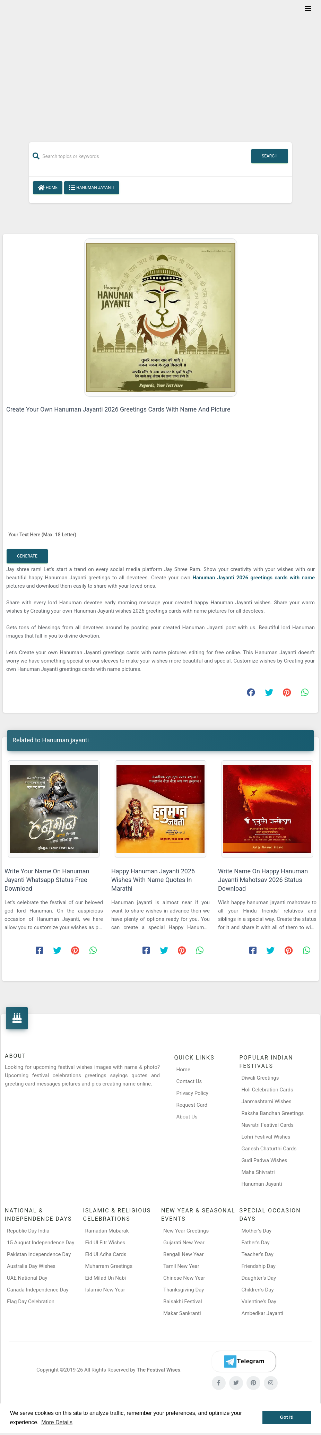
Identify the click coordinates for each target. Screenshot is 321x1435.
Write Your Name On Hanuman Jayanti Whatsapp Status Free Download (47, 879)
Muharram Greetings (109, 1266)
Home (48, 188)
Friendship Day (259, 1266)
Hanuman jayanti (91, 188)
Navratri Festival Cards (267, 1125)
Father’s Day (256, 1242)
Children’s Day (258, 1290)
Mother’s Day (257, 1231)
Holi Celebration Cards (267, 1090)
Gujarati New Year (184, 1242)
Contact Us (189, 1081)
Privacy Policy (192, 1093)
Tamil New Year (181, 1266)
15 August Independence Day (40, 1242)
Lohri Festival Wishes (265, 1137)
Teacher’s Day (258, 1254)
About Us (187, 1117)
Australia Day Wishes (31, 1266)
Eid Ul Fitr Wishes (105, 1242)
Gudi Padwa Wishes (264, 1160)
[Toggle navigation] (308, 8)
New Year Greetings (186, 1231)
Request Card (192, 1105)
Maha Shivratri (258, 1172)
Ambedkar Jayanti (263, 1313)
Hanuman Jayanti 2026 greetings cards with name (253, 577)
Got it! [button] (287, 1417)
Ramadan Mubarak (107, 1231)
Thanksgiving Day (183, 1290)
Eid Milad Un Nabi (105, 1278)
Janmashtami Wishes (266, 1101)
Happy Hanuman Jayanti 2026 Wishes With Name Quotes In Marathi (153, 879)
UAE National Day (27, 1278)
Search (270, 156)
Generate (27, 556)
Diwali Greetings (260, 1078)
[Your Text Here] (109, 534)
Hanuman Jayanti (261, 1184)
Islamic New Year (105, 1290)
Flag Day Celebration (30, 1301)
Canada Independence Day (37, 1290)
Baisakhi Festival (182, 1301)
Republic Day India (28, 1231)
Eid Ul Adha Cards (106, 1254)
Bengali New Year (183, 1254)
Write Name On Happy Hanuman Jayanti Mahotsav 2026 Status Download (263, 879)
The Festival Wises (158, 1370)
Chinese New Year (184, 1278)
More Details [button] (56, 1422)
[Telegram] (244, 1361)
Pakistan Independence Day (39, 1254)
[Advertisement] (160, 66)
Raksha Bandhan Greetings (272, 1113)
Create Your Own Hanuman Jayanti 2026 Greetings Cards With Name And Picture (118, 409)
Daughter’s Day (259, 1278)
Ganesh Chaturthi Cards (268, 1149)
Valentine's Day (259, 1301)
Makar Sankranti (182, 1313)
